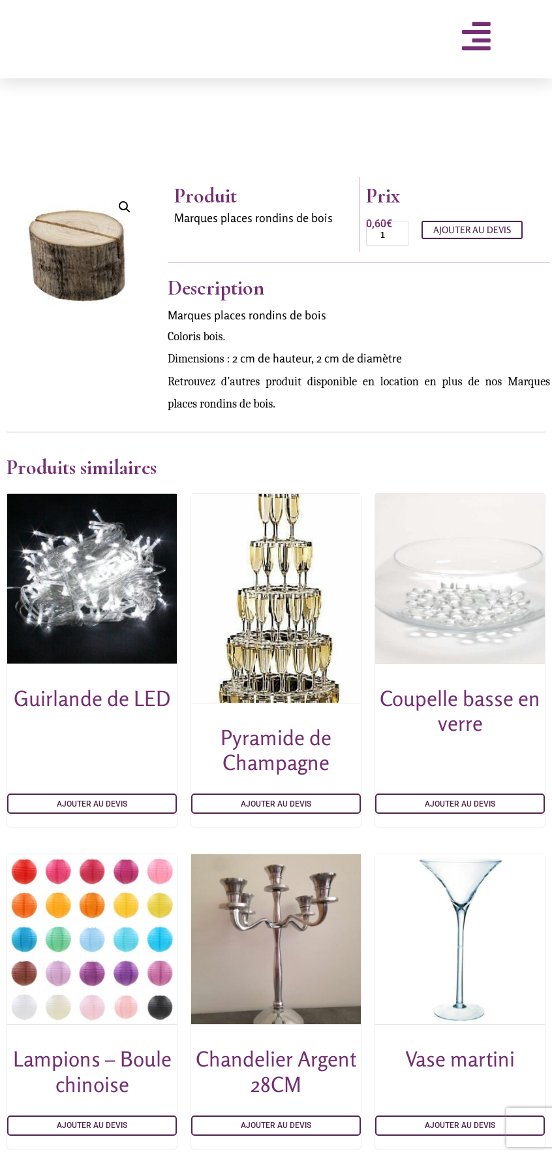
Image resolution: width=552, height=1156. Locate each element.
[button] (124, 207)
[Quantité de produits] (387, 233)
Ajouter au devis (472, 229)
